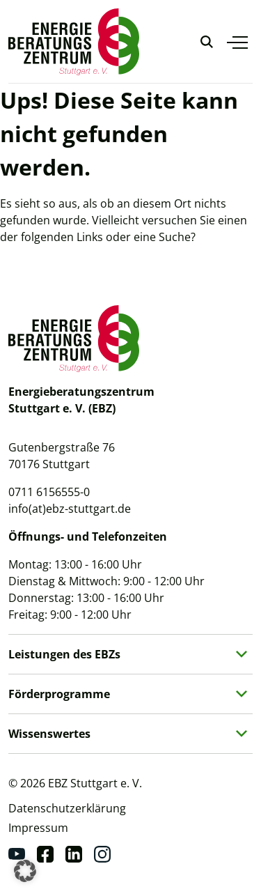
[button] (25, 871)
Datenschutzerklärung (67, 808)
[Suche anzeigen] (206, 41)
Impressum (38, 827)
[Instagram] (102, 854)
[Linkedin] (73, 854)
